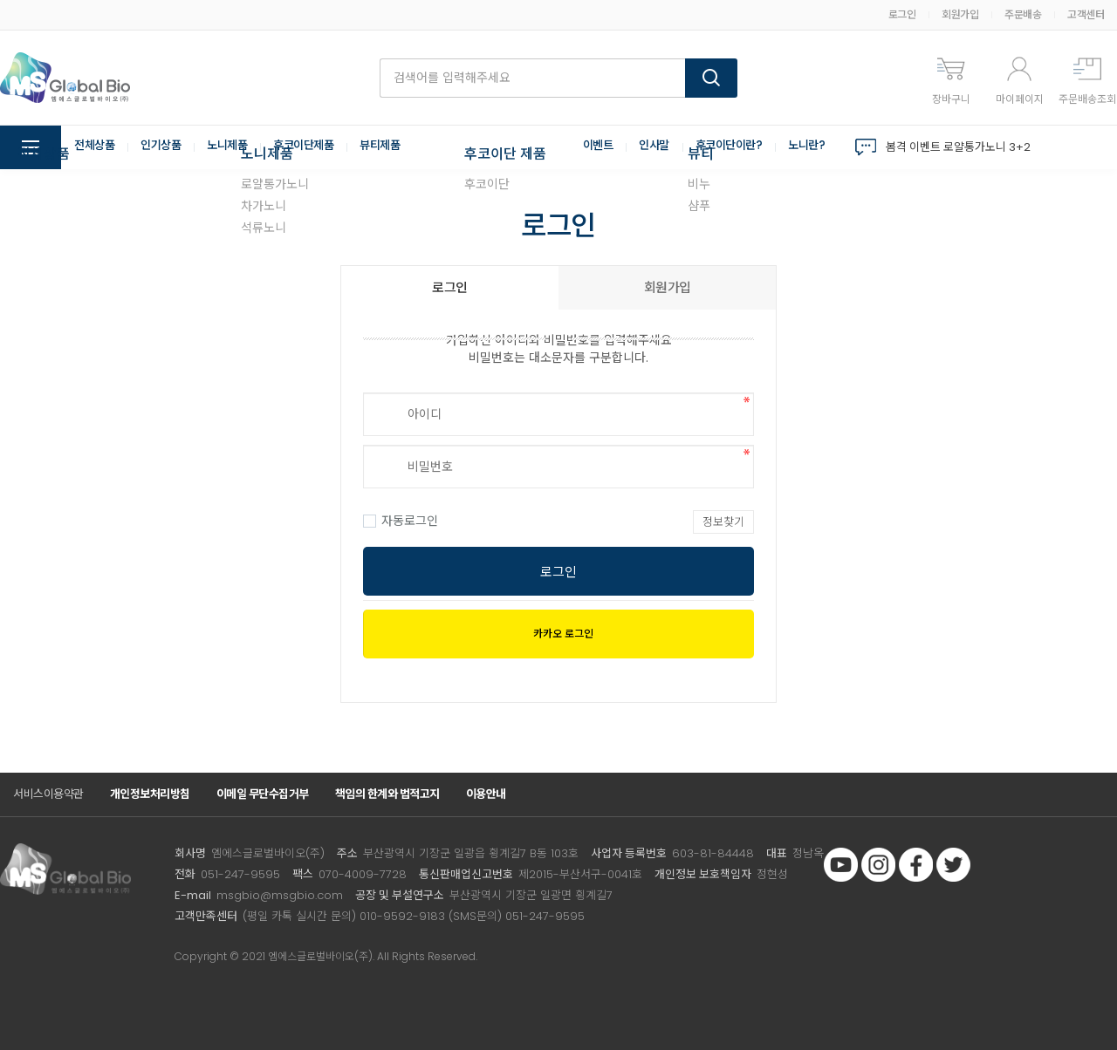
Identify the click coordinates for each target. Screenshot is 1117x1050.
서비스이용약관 (48, 794)
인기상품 (166, 147)
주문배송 (1022, 14)
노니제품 (235, 147)
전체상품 (96, 147)
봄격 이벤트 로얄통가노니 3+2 (958, 147)
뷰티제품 (397, 147)
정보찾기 (723, 522)
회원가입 (960, 14)
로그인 (902, 14)
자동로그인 (400, 520)
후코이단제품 (316, 147)
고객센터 (1085, 14)
